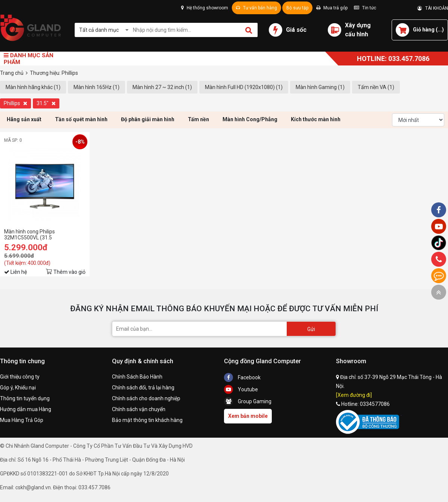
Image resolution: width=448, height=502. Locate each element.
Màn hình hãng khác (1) (33, 87)
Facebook (242, 377)
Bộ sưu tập (297, 7)
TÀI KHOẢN (432, 8)
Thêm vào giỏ (69, 272)
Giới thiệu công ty (20, 377)
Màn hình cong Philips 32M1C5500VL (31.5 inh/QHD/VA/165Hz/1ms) (34, 235)
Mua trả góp (332, 7)
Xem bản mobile (248, 416)
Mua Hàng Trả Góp (21, 420)
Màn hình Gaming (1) (320, 87)
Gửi (311, 329)
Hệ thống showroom (204, 7)
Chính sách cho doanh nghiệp (146, 398)
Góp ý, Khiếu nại (18, 388)
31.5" (46, 103)
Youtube (241, 389)
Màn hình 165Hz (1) (96, 87)
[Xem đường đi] (354, 395)
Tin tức (365, 7)
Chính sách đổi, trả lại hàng (143, 388)
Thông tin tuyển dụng (25, 398)
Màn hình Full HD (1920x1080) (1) (244, 87)
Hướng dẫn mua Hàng (25, 409)
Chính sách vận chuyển (138, 409)
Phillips (15, 103)
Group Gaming (247, 401)
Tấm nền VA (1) (376, 87)
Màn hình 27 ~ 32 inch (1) (162, 87)
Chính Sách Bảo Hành (137, 377)
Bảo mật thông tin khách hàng (147, 420)
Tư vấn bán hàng (256, 7)
